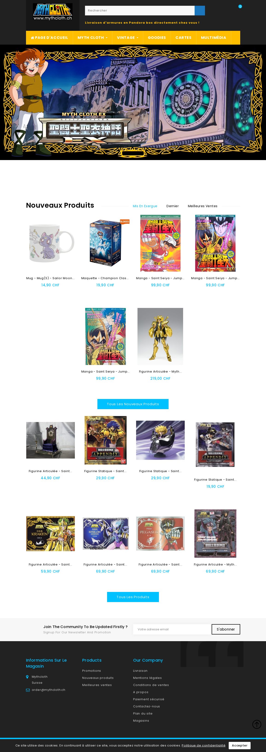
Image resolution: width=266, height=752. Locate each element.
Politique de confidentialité (203, 745)
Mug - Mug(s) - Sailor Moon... (50, 278)
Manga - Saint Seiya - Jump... (160, 278)
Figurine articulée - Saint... (50, 471)
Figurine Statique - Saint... (105, 471)
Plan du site (143, 713)
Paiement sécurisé (148, 699)
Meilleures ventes (97, 685)
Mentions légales (147, 678)
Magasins (141, 720)
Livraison (140, 671)
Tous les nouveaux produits (133, 404)
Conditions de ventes (151, 685)
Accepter (239, 745)
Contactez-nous (146, 706)
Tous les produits (133, 596)
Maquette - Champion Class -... (107, 278)
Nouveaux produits (98, 678)
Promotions (91, 671)
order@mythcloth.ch (48, 690)
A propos (140, 692)
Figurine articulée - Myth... (160, 371)
